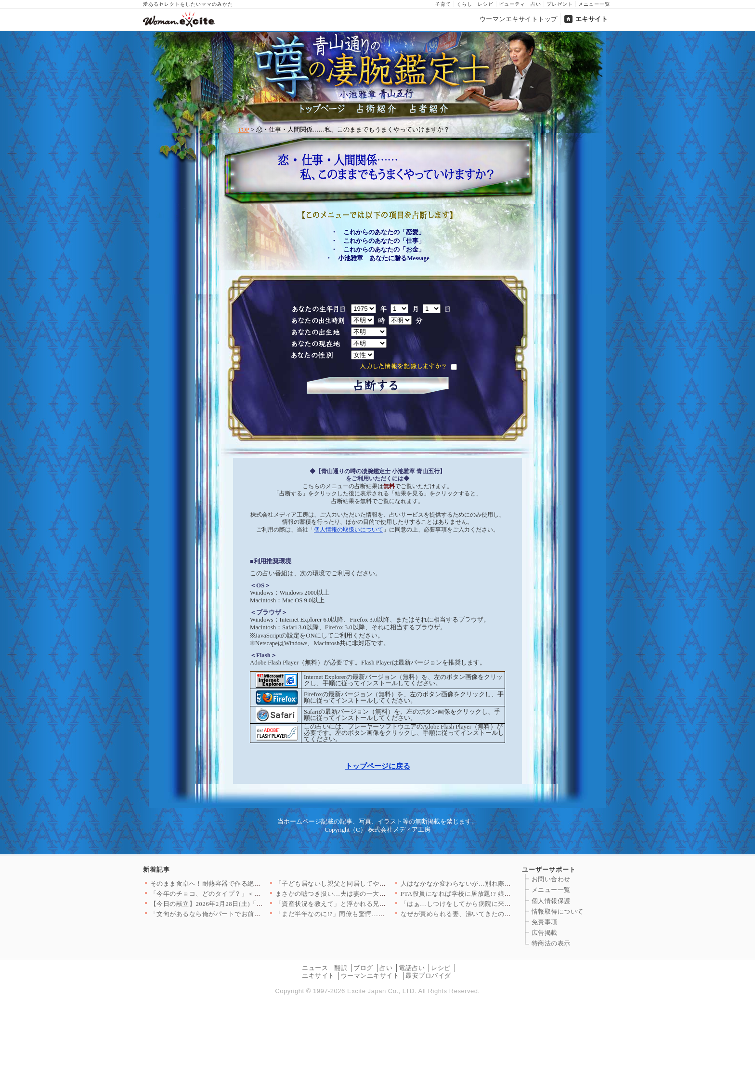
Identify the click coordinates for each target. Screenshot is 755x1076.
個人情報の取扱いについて (348, 529)
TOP (243, 129)
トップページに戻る (377, 766)
